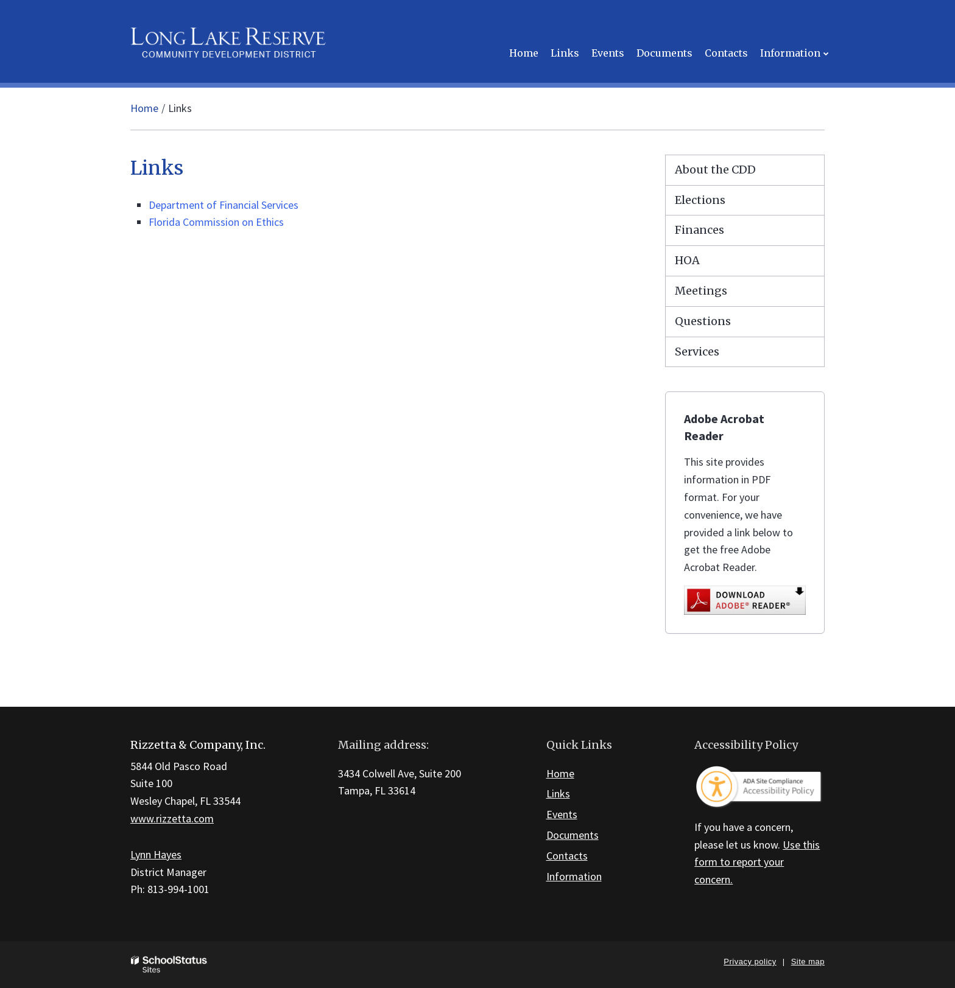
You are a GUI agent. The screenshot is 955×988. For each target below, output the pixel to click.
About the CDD (715, 170)
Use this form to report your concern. (757, 862)
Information (574, 876)
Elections (700, 200)
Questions (703, 321)
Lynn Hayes (155, 854)
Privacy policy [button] (750, 961)
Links (558, 794)
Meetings (701, 291)
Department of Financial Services (223, 205)
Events (561, 814)
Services (697, 352)
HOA (687, 260)
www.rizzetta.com (172, 818)
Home (144, 108)
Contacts (567, 856)
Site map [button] (808, 961)
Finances (699, 230)
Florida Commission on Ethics (216, 222)
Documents (572, 835)
